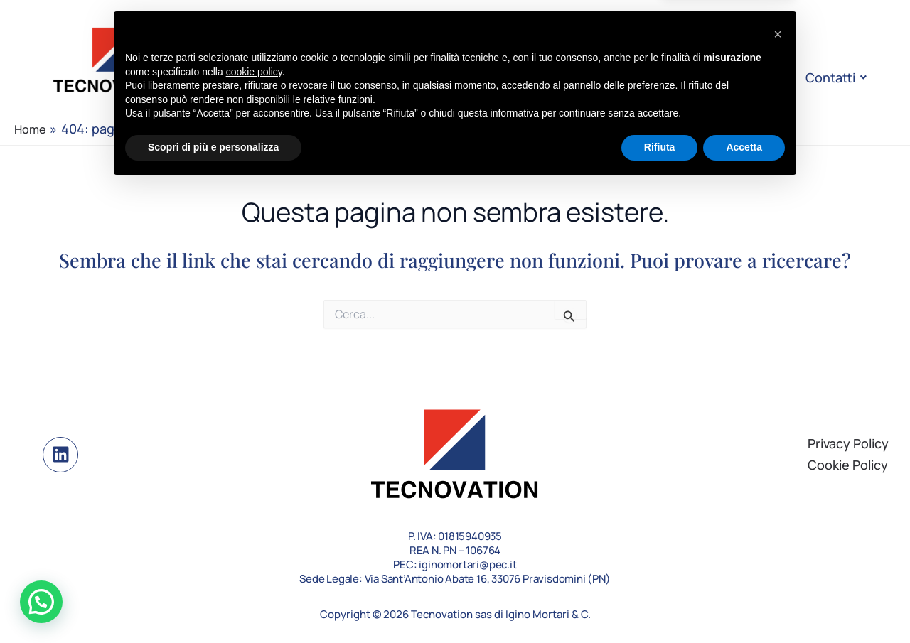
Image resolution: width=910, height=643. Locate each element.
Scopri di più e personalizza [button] (213, 604)
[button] (41, 601)
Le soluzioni (499, 77)
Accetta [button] (744, 604)
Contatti (832, 77)
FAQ (755, 77)
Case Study (607, 77)
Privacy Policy (848, 443)
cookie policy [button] (254, 528)
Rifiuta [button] (659, 604)
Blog (691, 77)
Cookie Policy (848, 464)
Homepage (295, 77)
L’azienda (397, 77)
